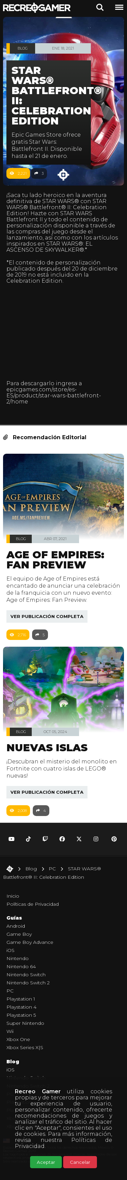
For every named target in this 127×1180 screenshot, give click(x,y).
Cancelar (80, 1162)
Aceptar (46, 1162)
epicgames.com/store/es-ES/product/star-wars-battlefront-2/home (53, 395)
